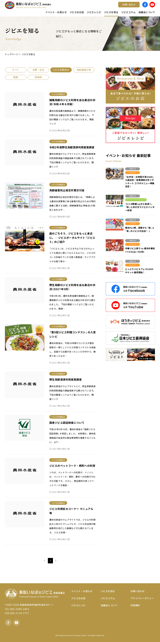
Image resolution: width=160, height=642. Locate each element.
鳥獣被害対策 (84, 69)
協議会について (109, 605)
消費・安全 (38, 69)
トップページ (11, 54)
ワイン (88, 7)
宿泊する (126, 7)
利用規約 (135, 605)
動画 (15, 77)
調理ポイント (54, 7)
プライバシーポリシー (142, 598)
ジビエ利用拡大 (61, 69)
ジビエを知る (28, 54)
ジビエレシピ (78, 605)
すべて (15, 69)
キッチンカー (54, 7)
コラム (50, 7)
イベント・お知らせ (82, 591)
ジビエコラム (108, 598)
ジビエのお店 (78, 598)
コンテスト (90, 7)
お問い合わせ (137, 591)
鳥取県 (50, 7)
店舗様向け (53, 7)
